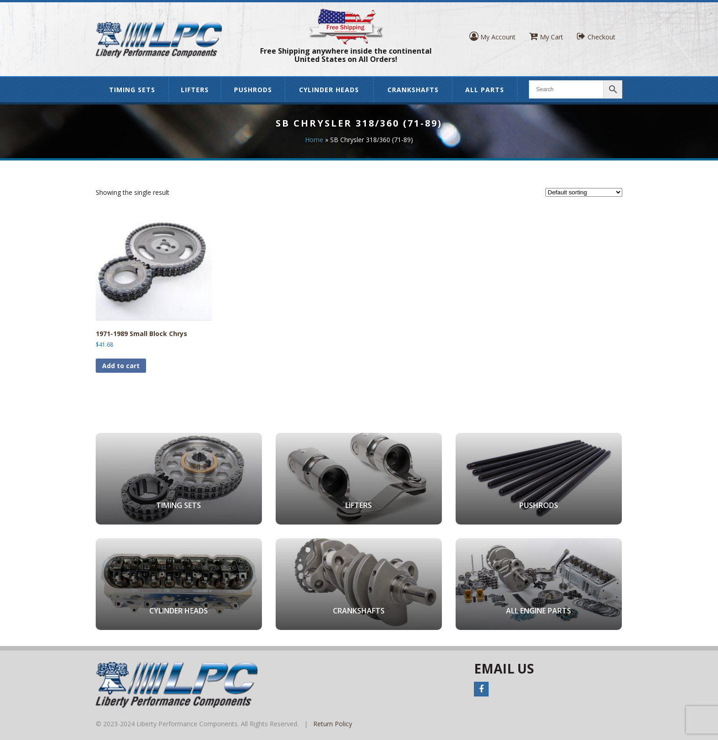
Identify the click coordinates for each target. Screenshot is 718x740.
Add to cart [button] (121, 365)
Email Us (504, 668)
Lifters (195, 89)
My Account (492, 36)
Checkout (596, 36)
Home (314, 139)
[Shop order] (583, 192)
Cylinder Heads (329, 89)
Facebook (481, 689)
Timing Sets (132, 89)
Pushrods (253, 89)
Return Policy (332, 723)
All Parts (484, 89)
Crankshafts (413, 89)
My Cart (546, 36)
